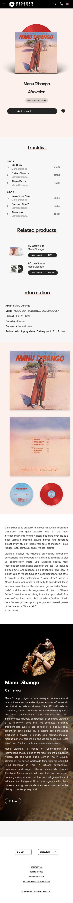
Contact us (36, 867)
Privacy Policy (36, 876)
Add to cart (32, 111)
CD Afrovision (36, 245)
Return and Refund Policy (36, 881)
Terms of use (36, 872)
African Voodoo (37, 263)
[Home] (21, 4)
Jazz (29, 326)
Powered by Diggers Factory (37, 891)
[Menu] (4, 4)
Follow (13, 801)
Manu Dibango (37, 83)
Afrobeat (21, 326)
